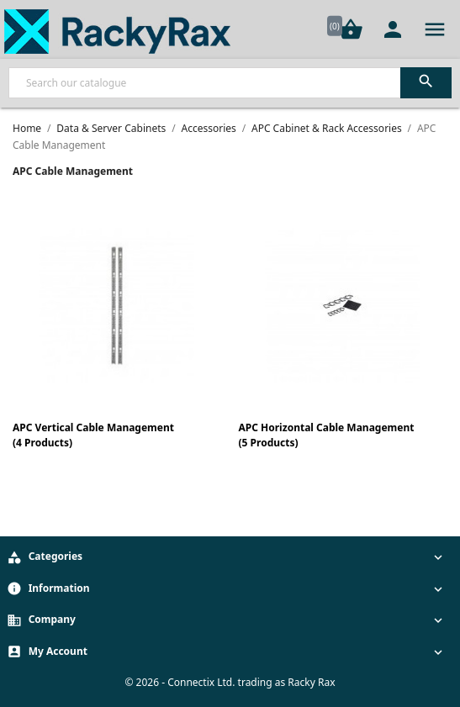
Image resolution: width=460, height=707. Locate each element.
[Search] (230, 82)
